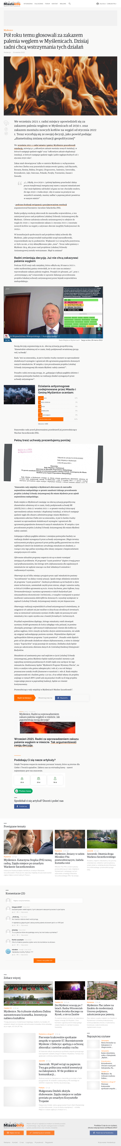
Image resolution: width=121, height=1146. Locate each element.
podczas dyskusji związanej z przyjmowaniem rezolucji (41, 205)
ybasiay (15, 930)
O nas (22, 1142)
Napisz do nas (13, 1133)
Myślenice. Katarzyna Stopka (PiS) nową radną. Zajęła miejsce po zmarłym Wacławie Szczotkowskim (28, 863)
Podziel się (21, 806)
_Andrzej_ (15, 917)
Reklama (63, 4)
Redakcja (7, 52)
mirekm (15, 950)
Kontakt (55, 4)
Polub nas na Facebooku (103, 1133)
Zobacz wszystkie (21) (44, 960)
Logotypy (29, 1142)
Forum (47, 4)
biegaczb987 (17, 907)
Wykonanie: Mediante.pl (106, 1142)
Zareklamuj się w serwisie (39, 1133)
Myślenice (8, 30)
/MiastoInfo (62, 698)
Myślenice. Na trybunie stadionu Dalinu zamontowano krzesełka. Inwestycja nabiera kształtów (27, 1015)
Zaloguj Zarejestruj (106, 3)
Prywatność (39, 1142)
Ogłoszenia (38, 4)
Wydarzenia (28, 4)
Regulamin (49, 1142)
